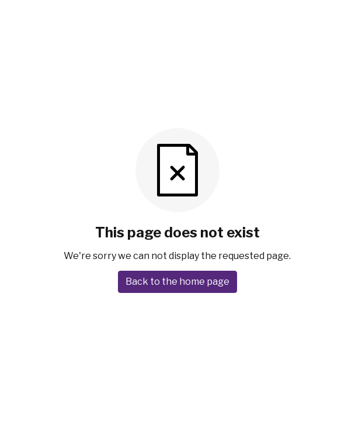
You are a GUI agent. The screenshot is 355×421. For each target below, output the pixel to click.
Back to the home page (177, 281)
